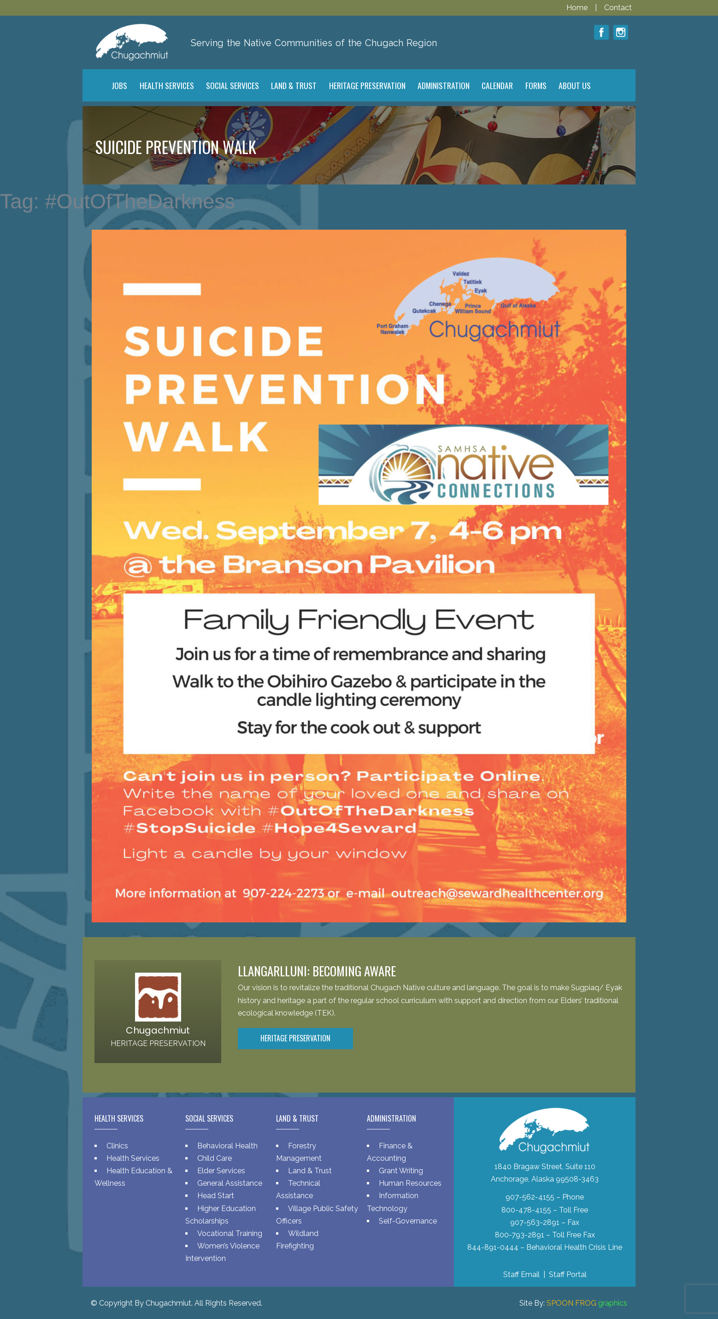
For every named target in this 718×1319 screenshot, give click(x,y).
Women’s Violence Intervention (222, 1252)
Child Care (214, 1158)
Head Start (215, 1195)
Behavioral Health (227, 1145)
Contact (618, 7)
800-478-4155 (526, 1210)
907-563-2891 (534, 1222)
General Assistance (229, 1183)
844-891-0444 (492, 1247)
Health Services (132, 1158)
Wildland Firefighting (297, 1239)
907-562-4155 (530, 1197)
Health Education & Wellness (133, 1177)
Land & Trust (310, 1170)
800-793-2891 (519, 1234)
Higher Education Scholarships (220, 1214)
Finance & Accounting (389, 1152)
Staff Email (521, 1274)
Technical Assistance (298, 1189)
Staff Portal (568, 1274)
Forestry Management (299, 1152)
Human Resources (410, 1183)
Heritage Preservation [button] (295, 1038)
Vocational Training (229, 1233)
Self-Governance (408, 1221)
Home (577, 7)
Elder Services (221, 1170)
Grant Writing (401, 1170)
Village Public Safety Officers (317, 1214)
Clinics (117, 1145)
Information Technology (392, 1201)
